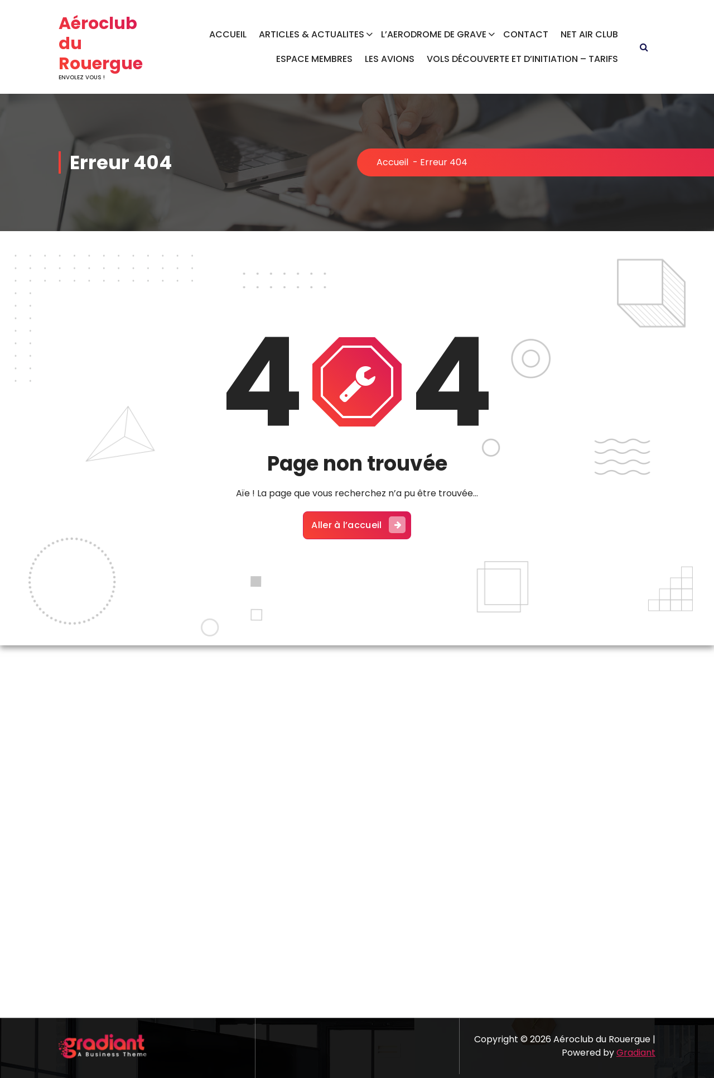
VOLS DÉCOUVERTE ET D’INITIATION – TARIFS (522, 58)
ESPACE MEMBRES (314, 58)
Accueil (392, 162)
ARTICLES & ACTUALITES (311, 34)
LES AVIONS (389, 58)
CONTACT (525, 34)
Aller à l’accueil (358, 524)
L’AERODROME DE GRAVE (433, 34)
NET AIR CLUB (589, 34)
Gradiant (635, 1052)
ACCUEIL (228, 34)
